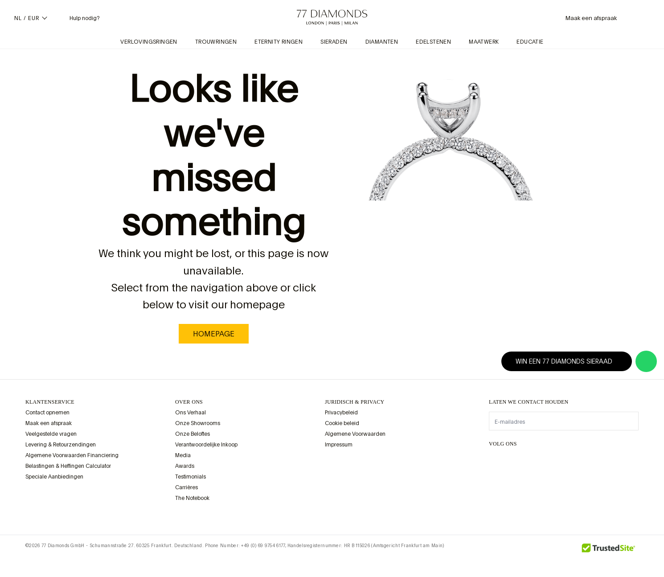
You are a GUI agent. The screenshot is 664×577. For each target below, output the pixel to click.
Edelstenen (433, 42)
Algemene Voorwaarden (355, 434)
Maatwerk (484, 42)
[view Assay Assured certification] (334, 465)
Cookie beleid (342, 423)
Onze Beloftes (192, 434)
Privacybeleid (341, 412)
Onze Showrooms (197, 423)
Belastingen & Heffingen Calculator (68, 466)
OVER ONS (189, 402)
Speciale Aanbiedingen (54, 476)
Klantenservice (49, 402)
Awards (184, 466)
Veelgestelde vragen (51, 434)
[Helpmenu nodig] (77, 17)
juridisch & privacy (355, 402)
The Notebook (192, 498)
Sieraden (333, 42)
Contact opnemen (47, 412)
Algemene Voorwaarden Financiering (72, 455)
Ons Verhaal (190, 412)
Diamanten (381, 42)
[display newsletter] (627, 421)
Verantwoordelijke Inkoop (206, 444)
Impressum (338, 444)
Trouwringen (216, 42)
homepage (213, 333)
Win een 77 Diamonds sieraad (569, 361)
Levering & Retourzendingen (60, 444)
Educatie (529, 42)
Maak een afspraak (48, 423)
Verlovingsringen (148, 42)
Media (183, 455)
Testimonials (190, 476)
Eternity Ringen (278, 42)
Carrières (186, 487)
